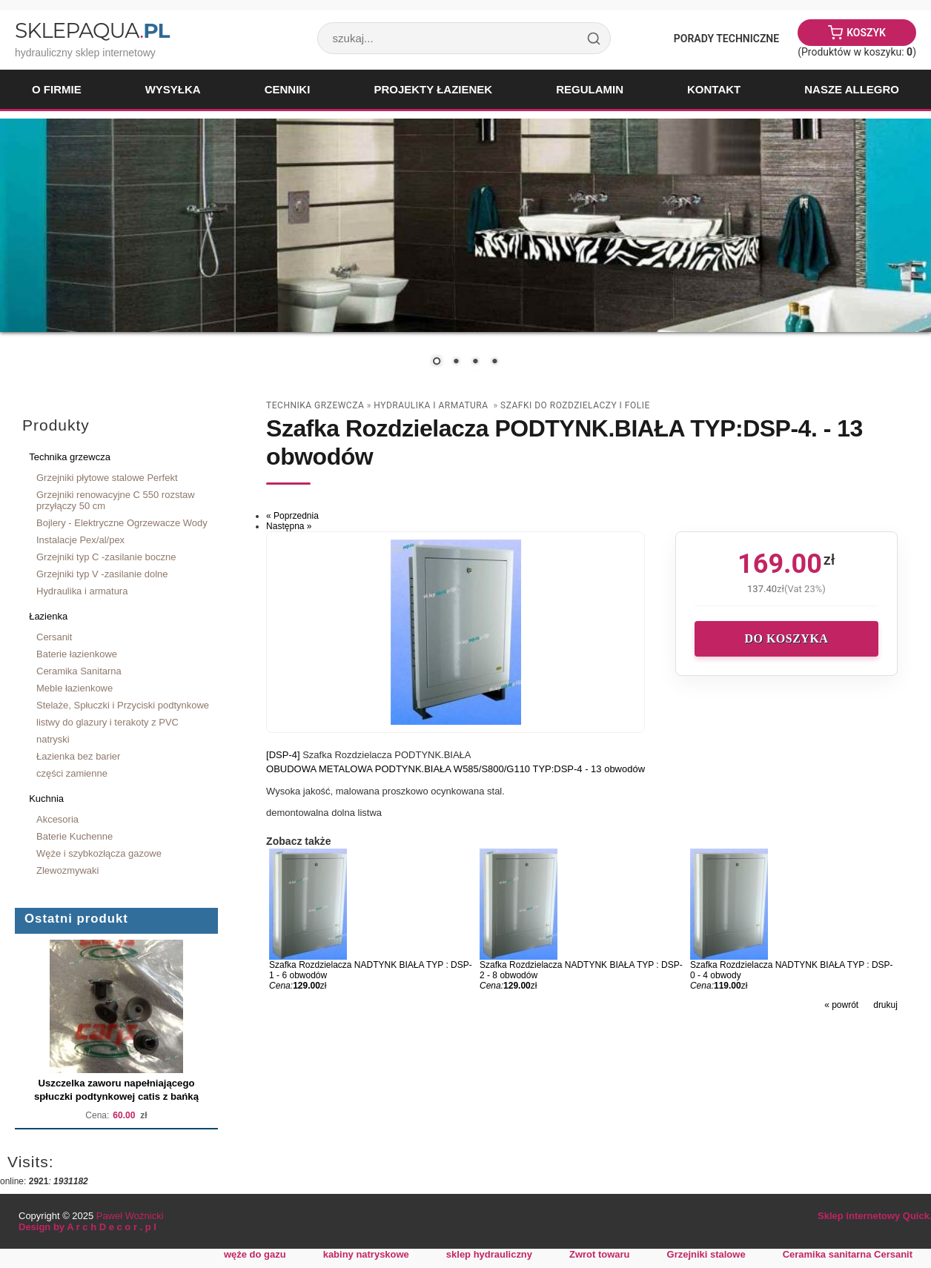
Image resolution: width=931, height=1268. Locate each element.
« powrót (841, 1005)
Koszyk (866, 33)
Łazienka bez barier (78, 756)
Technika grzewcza (69, 456)
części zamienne (71, 773)
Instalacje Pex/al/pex (80, 539)
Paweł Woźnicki (130, 1215)
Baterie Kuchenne (74, 836)
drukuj (885, 1005)
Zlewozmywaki (67, 870)
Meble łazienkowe (74, 688)
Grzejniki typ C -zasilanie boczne (106, 556)
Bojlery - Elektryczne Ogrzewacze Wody (122, 522)
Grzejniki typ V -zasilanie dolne (102, 574)
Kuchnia (46, 798)
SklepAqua (92, 30)
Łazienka (48, 616)
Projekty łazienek (433, 89)
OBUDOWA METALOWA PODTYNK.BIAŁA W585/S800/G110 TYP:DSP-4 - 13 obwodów (455, 768)
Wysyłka (173, 89)
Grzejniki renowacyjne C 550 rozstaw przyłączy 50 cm (115, 500)
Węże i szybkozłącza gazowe (99, 853)
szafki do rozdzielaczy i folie (575, 405)
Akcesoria (57, 819)
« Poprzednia (292, 516)
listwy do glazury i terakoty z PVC (107, 722)
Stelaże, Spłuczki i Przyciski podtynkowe (122, 705)
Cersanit (54, 637)
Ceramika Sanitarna (79, 671)
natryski (53, 739)
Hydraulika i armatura (81, 591)
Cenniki (288, 89)
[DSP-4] (284, 754)
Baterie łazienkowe (76, 654)
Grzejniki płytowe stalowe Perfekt (107, 477)
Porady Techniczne (726, 38)
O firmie (57, 89)
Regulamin (589, 89)
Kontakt (714, 89)
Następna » (288, 526)
